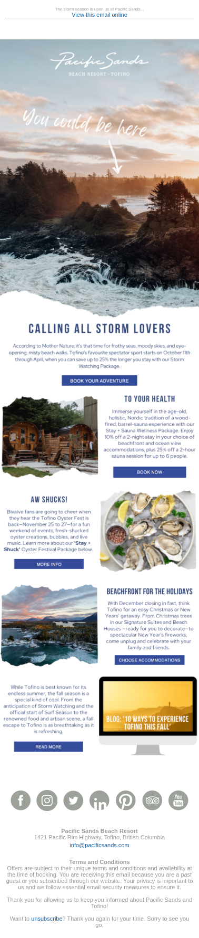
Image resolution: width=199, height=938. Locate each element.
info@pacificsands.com (99, 845)
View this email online (99, 15)
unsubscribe (46, 918)
